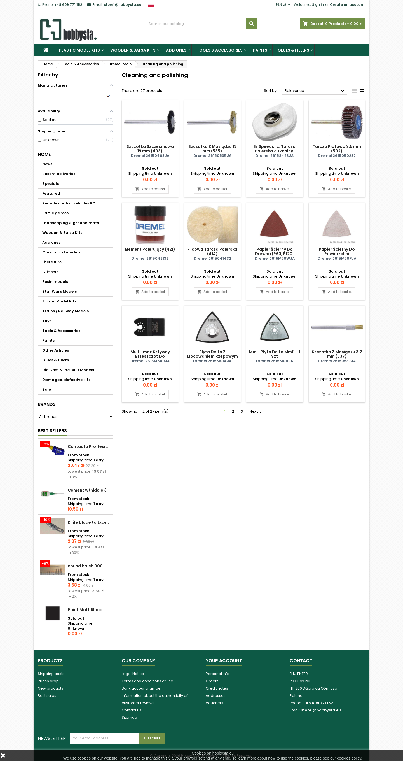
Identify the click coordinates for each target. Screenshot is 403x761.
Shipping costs (51, 673)
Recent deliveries (58, 173)
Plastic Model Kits (79, 50)
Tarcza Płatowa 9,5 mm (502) (337, 149)
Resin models (55, 281)
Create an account (347, 4)
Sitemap (129, 717)
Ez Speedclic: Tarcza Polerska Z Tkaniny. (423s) (275, 151)
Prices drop (48, 681)
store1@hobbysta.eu (122, 4)
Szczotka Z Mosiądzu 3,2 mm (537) (337, 354)
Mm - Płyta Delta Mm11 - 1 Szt (274, 354)
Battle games (55, 213)
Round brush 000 (85, 566)
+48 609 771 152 (68, 4)
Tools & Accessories (220, 50)
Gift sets (50, 271)
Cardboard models (61, 252)
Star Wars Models (59, 291)
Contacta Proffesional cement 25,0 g (89, 446)
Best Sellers (52, 430)
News (47, 164)
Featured (51, 193)
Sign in (318, 4)
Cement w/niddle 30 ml (89, 490)
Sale (46, 389)
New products (50, 688)
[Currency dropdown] (284, 5)
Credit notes (217, 688)
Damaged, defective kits (66, 379)
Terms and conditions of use (147, 681)
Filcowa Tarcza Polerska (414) (212, 251)
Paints (260, 50)
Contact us (131, 710)
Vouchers (214, 703)
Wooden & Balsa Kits (133, 50)
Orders (212, 681)
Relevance (315, 91)
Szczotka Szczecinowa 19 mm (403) (150, 149)
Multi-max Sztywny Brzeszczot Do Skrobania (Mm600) (150, 356)
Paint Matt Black (85, 610)
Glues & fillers (293, 50)
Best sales (47, 695)
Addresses (216, 695)
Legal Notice (133, 673)
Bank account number (142, 688)
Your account (224, 660)
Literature (52, 262)
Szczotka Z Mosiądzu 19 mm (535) (212, 149)
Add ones (176, 50)
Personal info (217, 673)
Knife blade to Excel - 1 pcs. (89, 522)
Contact (301, 660)
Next (256, 411)
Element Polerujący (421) (150, 249)
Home (44, 154)
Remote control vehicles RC (68, 203)
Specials (50, 183)
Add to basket (150, 189)
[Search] (201, 23)
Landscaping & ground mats (70, 222)
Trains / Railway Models (65, 311)
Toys (46, 321)
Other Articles (55, 350)
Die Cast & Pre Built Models (68, 370)
